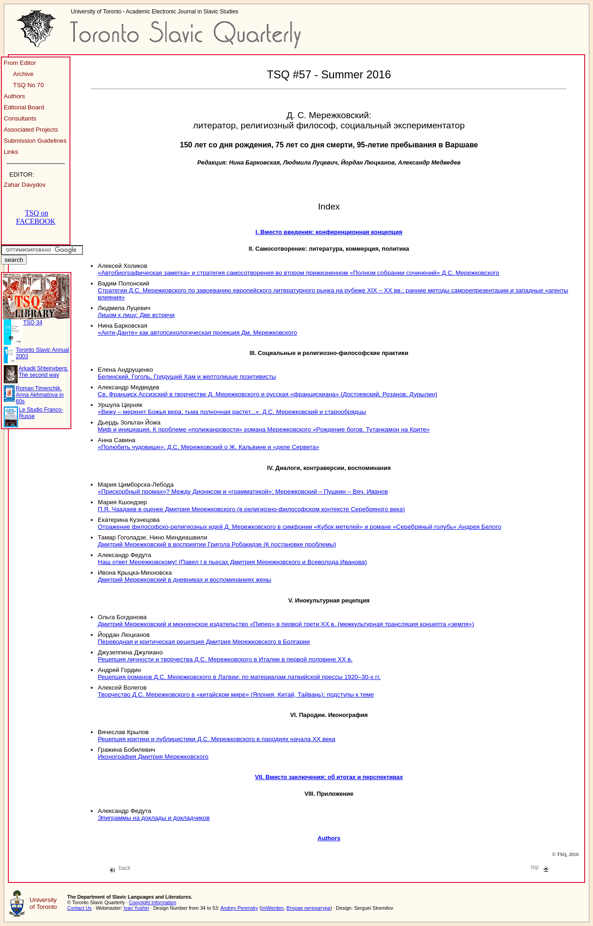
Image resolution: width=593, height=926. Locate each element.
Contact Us (79, 908)
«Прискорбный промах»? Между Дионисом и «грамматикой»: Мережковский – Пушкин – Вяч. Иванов (243, 491)
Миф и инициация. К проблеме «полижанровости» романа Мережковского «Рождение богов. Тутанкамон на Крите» (264, 429)
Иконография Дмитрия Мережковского (153, 756)
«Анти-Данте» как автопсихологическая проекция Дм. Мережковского (197, 332)
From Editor (20, 62)
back (120, 868)
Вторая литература (308, 908)
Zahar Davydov (24, 184)
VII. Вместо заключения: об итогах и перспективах (329, 777)
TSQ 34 (32, 322)
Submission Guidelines (35, 140)
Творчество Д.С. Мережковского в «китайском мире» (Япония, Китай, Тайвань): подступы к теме (236, 694)
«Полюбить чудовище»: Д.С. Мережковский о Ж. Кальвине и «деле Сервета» (208, 447)
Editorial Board (24, 107)
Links (11, 151)
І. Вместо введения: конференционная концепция (328, 231)
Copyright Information (152, 902)
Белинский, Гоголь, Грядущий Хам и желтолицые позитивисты (187, 376)
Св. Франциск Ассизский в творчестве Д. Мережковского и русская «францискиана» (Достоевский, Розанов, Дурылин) (267, 394)
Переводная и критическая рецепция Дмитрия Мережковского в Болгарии (204, 641)
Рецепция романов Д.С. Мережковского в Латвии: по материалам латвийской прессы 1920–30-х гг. (239, 676)
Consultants (20, 118)
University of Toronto (43, 903)
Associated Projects (31, 129)
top (540, 867)
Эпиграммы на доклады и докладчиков (154, 817)
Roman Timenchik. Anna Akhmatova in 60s (39, 395)
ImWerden (272, 908)
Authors (14, 96)
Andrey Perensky (239, 908)
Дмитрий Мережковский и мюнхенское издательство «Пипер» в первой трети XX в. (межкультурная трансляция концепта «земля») (286, 624)
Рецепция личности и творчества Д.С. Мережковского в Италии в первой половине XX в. (225, 659)
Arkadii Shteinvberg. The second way (43, 371)
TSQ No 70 (28, 85)
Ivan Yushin (136, 908)
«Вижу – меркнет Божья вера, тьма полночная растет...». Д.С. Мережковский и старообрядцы (232, 411)
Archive (23, 73)
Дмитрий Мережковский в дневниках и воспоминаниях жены (184, 579)
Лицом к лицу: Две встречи (136, 314)
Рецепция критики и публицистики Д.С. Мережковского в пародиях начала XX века (216, 739)
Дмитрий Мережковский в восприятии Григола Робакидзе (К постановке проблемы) (217, 544)
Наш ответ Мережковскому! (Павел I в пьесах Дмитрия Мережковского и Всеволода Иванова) (232, 561)
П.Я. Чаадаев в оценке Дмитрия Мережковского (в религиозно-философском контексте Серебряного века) (251, 509)
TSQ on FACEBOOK (35, 217)
